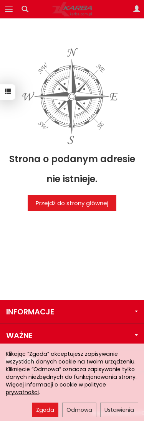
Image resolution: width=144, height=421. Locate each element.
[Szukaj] (25, 9)
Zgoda (45, 410)
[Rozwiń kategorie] (9, 9)
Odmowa (79, 410)
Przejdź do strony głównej (72, 203)
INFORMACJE (72, 312)
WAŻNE (72, 336)
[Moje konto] (136, 9)
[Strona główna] (72, 9)
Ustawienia (119, 410)
